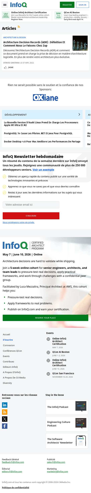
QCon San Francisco (63, 373)
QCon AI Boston (60, 352)
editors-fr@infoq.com (12, 471)
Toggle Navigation (4, 5)
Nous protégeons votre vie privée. (18, 222)
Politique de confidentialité (15, 487)
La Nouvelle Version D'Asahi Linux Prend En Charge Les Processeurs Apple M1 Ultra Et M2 (41, 124)
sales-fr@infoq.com (56, 462)
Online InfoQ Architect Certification (59, 341)
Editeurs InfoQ (10, 366)
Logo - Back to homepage (18, 4)
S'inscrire (8, 339)
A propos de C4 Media (14, 377)
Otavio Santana (11, 62)
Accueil (6, 334)
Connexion (9, 345)
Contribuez (8, 361)
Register (67, 5)
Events (6, 356)
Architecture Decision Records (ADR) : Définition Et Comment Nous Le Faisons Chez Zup (34, 44)
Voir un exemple (43, 169)
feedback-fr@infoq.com (13, 462)
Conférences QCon (12, 350)
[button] (31, 215)
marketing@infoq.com (57, 471)
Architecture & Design (14, 37)
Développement (16, 114)
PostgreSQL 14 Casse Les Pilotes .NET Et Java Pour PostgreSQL (38, 133)
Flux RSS (19, 27)
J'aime (10, 67)
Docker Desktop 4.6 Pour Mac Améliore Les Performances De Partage (42, 141)
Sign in (82, 5)
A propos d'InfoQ (11, 372)
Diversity (7, 382)
